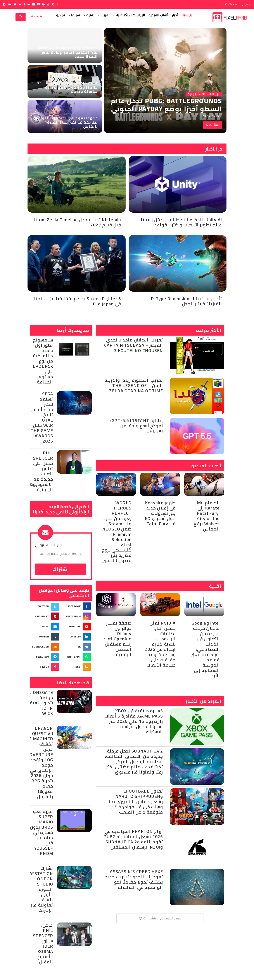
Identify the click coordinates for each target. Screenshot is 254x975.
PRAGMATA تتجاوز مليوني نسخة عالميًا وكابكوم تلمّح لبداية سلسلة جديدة (67, 87)
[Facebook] (57, 4)
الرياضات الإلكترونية (130, 15)
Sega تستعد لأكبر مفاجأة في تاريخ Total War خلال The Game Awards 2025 (42, 417)
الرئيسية (188, 15)
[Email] (33, 4)
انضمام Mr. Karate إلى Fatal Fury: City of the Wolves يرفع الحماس (207, 516)
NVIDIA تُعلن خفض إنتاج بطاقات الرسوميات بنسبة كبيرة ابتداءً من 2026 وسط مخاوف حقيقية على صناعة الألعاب (160, 644)
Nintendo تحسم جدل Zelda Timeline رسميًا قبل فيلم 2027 (77, 222)
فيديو (60, 15)
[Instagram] (48, 4)
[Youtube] (38, 4)
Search (21, 17)
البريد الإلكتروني (48, 545)
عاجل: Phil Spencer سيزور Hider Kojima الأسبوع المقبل (43, 943)
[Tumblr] (24, 4)
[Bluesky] (15, 4)
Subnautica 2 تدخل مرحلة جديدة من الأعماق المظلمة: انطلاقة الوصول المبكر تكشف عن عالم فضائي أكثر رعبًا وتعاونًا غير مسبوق (134, 761)
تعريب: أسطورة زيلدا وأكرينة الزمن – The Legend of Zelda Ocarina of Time (134, 385)
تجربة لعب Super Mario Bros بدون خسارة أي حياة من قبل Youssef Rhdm (41, 832)
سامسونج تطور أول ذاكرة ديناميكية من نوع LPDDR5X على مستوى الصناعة (43, 361)
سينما (75, 15)
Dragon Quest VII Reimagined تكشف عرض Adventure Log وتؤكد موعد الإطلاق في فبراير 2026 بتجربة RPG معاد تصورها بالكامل (39, 762)
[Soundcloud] (9, 4)
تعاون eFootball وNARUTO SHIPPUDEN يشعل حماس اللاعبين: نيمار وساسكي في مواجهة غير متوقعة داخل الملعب (135, 801)
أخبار (175, 15)
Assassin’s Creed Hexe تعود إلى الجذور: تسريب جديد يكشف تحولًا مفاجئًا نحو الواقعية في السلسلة (134, 879)
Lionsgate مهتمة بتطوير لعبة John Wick (41, 702)
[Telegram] (4, 4)
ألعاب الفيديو (158, 15)
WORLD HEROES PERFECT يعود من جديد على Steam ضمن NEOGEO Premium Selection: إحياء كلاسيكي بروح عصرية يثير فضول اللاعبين (116, 531)
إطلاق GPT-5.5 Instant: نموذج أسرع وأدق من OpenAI (136, 425)
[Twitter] (52, 4)
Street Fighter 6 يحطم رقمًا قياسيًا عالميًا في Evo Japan (77, 301)
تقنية (90, 15)
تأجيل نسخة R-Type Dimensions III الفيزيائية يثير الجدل (186, 301)
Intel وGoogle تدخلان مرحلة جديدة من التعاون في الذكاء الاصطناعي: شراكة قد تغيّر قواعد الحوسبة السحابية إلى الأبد (205, 649)
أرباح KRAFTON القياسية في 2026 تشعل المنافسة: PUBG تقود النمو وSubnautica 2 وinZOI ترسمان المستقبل (133, 839)
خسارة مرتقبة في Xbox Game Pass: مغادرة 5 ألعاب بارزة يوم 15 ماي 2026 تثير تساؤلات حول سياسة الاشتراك (133, 721)
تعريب (105, 15)
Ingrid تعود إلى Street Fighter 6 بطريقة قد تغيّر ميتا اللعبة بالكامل (67, 122)
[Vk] (20, 4)
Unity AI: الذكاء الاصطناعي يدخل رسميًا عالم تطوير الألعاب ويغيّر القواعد (181, 222)
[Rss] (76, 667)
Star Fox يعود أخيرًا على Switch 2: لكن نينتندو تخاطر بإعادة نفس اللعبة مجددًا (66, 52)
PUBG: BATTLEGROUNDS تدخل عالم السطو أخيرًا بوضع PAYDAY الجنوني (166, 105)
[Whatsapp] (76, 657)
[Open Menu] (11, 17)
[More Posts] (160, 918)
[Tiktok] (45, 667)
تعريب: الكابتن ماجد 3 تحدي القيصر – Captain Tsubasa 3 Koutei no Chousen (133, 345)
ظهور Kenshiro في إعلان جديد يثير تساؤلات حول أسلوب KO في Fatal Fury (160, 513)
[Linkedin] (29, 4)
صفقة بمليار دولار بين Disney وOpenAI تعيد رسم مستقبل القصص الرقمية (117, 638)
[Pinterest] (43, 4)
